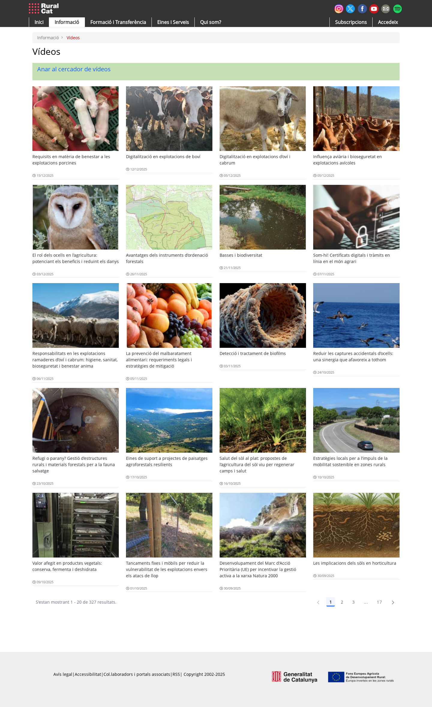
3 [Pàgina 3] (353, 602)
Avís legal (62, 674)
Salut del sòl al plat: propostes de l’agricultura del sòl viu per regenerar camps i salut (257, 464)
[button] (39, 22)
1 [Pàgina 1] (330, 602)
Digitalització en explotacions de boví (163, 156)
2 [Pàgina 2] (342, 602)
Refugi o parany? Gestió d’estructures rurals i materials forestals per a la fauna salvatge (73, 464)
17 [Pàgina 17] (379, 602)
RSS (176, 674)
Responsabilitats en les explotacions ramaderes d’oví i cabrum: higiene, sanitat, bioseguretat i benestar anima (75, 360)
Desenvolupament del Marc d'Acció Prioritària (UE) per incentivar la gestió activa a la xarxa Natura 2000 (258, 569)
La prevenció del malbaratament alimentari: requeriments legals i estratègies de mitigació (159, 360)
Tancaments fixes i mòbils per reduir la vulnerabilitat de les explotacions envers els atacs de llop (166, 569)
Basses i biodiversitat (241, 255)
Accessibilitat (88, 674)
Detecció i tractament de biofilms (253, 353)
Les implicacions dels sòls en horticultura (354, 563)
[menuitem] (118, 22)
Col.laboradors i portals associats (137, 674)
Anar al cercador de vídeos (74, 69)
